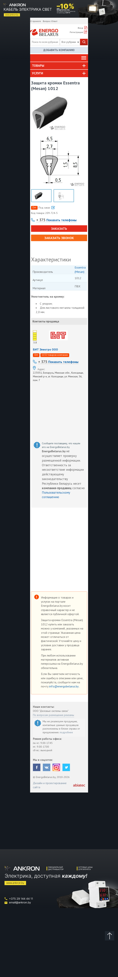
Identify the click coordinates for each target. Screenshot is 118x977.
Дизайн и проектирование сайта (50, 785)
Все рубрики (70, 42)
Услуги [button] (37, 73)
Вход (80, 27)
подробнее (66, 732)
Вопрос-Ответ (50, 21)
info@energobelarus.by (64, 686)
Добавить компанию (59, 50)
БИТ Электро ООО (45, 349)
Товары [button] (38, 66)
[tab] (59, 66)
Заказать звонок (59, 238)
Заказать (59, 228)
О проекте (35, 21)
